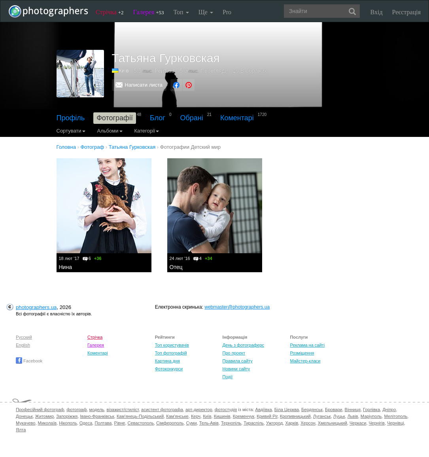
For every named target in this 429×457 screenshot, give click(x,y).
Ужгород (274, 423)
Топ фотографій (171, 353)
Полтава (103, 423)
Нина (65, 267)
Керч (195, 416)
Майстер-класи (305, 360)
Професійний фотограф (40, 409)
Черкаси (358, 423)
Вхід (376, 12)
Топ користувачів (172, 345)
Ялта (21, 429)
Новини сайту (236, 368)
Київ (124, 71)
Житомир (44, 416)
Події (228, 376)
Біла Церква (286, 409)
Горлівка (371, 409)
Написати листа (144, 85)
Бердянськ (312, 409)
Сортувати (71, 131)
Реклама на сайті (307, 345)
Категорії (146, 131)
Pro (227, 12)
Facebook (29, 360)
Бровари (333, 409)
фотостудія (226, 409)
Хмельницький (332, 423)
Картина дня (167, 360)
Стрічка (110, 12)
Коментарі (237, 118)
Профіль (71, 118)
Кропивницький (295, 416)
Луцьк (339, 416)
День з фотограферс (244, 345)
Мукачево (25, 423)
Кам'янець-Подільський (140, 416)
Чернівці (395, 423)
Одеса (85, 423)
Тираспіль (254, 423)
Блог (157, 118)
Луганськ (322, 416)
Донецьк (24, 416)
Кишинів (222, 416)
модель (96, 409)
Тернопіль (231, 423)
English (23, 345)
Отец (176, 267)
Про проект (234, 353)
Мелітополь (395, 416)
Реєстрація (406, 12)
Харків (291, 423)
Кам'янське (177, 416)
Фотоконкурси (169, 368)
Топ (181, 12)
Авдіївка (263, 409)
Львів (353, 416)
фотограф (76, 409)
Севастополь (141, 423)
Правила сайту (238, 360)
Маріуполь (371, 416)
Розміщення (302, 353)
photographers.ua (36, 307)
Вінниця (353, 409)
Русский (24, 337)
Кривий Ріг (267, 416)
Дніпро (389, 409)
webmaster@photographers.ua (237, 307)
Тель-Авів (209, 423)
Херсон (307, 423)
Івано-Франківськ (97, 416)
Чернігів (377, 423)
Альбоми (110, 131)
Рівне (119, 423)
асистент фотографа (162, 409)
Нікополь (68, 423)
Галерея (148, 12)
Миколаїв (47, 423)
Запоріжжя (66, 416)
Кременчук (243, 416)
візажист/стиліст (122, 409)
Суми (191, 423)
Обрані (191, 118)
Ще (205, 12)
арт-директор (198, 409)
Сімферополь (169, 423)
